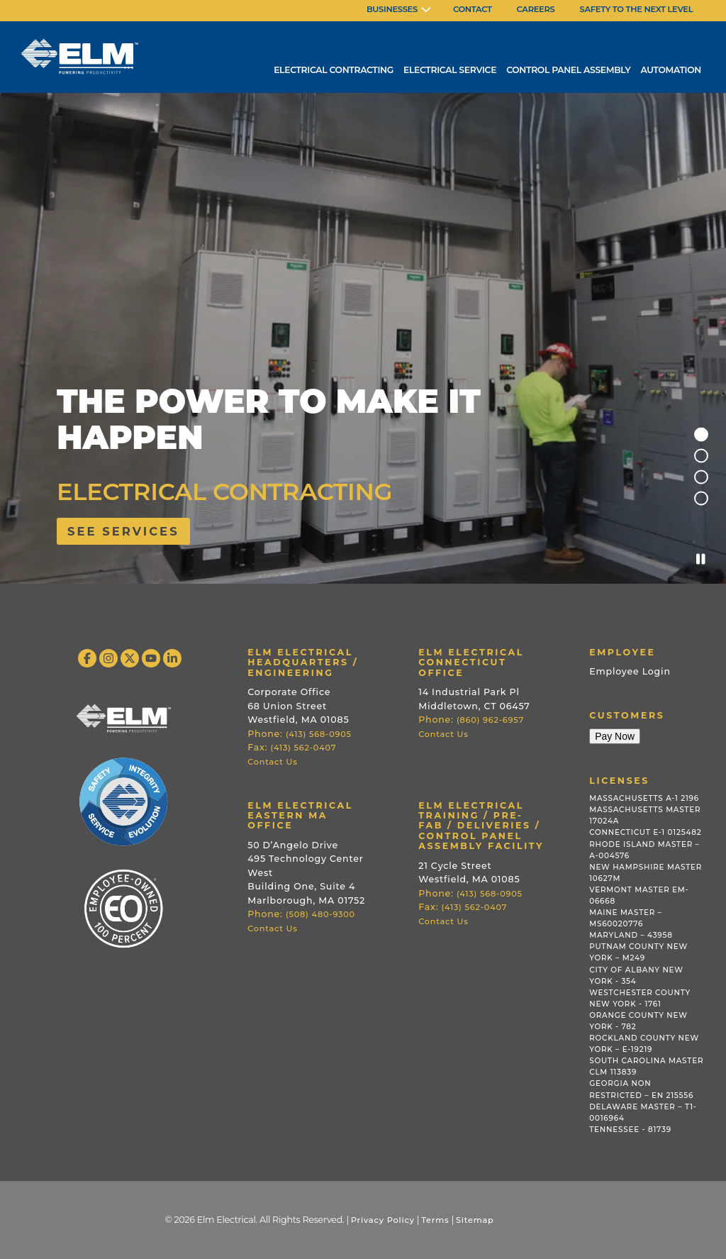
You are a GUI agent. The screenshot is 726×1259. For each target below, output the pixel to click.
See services (123, 531)
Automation (670, 70)
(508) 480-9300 (320, 914)
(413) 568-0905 (319, 734)
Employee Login (630, 671)
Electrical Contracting (333, 70)
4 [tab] (701, 499)
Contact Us (272, 762)
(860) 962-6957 (490, 720)
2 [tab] (701, 456)
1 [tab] (701, 435)
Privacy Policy (383, 1220)
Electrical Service (449, 70)
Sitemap (475, 1220)
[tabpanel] (363, 339)
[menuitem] (399, 10)
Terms (435, 1220)
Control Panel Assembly (568, 70)
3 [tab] (701, 477)
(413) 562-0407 (304, 748)
